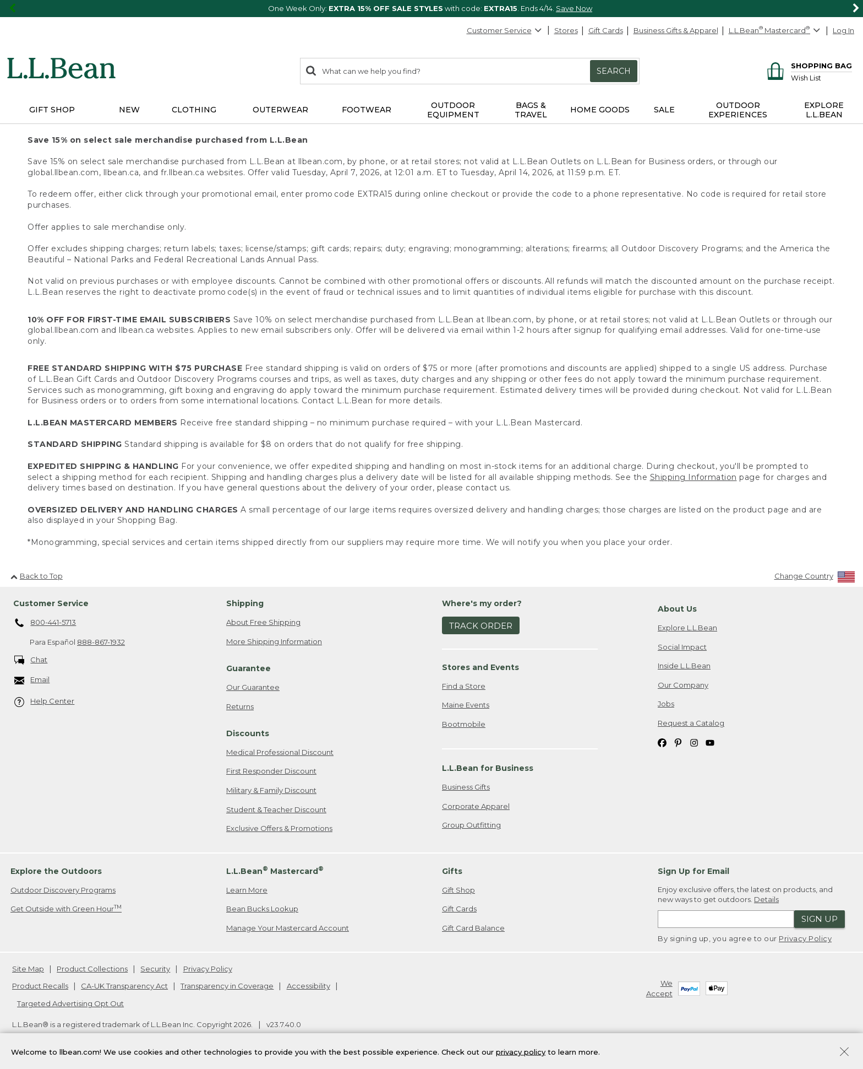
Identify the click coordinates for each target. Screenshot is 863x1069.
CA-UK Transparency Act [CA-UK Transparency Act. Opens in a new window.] (124, 985)
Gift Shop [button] (52, 110)
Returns (240, 706)
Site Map (28, 968)
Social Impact (682, 647)
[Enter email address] (726, 919)
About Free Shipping (263, 622)
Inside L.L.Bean (684, 665)
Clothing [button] (194, 110)
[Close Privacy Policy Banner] (844, 1052)
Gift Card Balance (473, 928)
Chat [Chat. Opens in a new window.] (31, 660)
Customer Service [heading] (51, 603)
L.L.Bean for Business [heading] (487, 768)
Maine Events (465, 704)
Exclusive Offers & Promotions (279, 828)
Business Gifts (466, 786)
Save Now (574, 8)
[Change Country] (814, 578)
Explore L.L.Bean (687, 627)
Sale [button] (664, 110)
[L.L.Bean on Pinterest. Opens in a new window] (678, 742)
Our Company (683, 685)
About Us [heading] (677, 609)
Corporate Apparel (476, 806)
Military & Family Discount (271, 790)
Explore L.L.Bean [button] (824, 110)
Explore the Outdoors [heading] (56, 871)
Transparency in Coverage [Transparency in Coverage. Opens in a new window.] (227, 985)
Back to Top (36, 575)
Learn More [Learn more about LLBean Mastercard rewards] (246, 890)
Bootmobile (463, 724)
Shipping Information (693, 477)
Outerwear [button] (280, 110)
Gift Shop (458, 890)
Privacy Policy (805, 938)
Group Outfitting (471, 824)
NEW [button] (129, 110)
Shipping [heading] (245, 603)
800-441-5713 (45, 623)
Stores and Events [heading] (480, 667)
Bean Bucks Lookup (262, 908)
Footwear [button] (366, 110)
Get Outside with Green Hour (66, 908)
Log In (843, 30)
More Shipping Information (274, 641)
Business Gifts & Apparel (675, 30)
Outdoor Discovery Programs (63, 890)
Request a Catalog (691, 723)
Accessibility (308, 985)
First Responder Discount (271, 770)
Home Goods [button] (600, 110)
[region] (431, 8)
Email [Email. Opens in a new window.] (32, 680)
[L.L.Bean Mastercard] (775, 30)
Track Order (480, 625)
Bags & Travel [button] (531, 110)
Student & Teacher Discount (276, 809)
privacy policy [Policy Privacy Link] (520, 1051)
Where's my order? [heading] (482, 603)
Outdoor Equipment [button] (453, 110)
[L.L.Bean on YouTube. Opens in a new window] (710, 742)
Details (766, 899)
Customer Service (505, 30)
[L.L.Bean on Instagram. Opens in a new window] (694, 742)
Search (614, 71)
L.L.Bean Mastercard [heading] (275, 870)
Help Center (44, 702)
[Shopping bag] (807, 65)
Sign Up (819, 919)
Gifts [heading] (452, 871)
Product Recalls (40, 985)
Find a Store (463, 686)
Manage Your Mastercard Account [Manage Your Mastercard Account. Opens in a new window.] (287, 928)
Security (155, 968)
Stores (566, 30)
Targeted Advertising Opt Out (70, 1003)
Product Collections (92, 968)
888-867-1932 (101, 642)
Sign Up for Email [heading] (693, 871)
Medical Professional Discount (280, 752)
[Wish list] (821, 77)
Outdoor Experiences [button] (737, 110)
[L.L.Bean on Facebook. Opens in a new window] (662, 742)
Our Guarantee (253, 687)
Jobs (666, 703)
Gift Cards (605, 30)
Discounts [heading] (247, 733)
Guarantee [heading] (248, 668)
